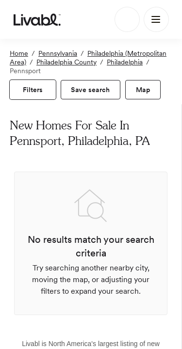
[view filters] (33, 89)
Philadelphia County (66, 62)
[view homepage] (37, 19)
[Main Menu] (156, 19)
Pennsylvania (57, 53)
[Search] (127, 19)
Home (19, 53)
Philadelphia (125, 62)
